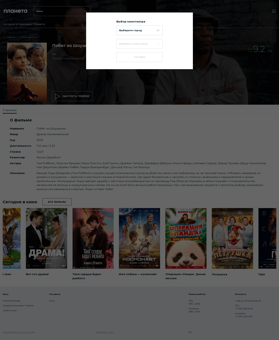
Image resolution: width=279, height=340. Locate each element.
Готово (139, 57)
